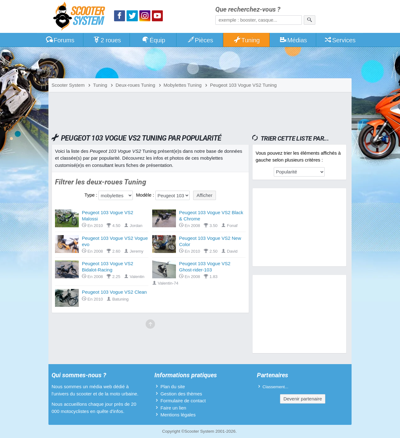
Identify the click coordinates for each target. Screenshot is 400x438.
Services (340, 40)
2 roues (106, 40)
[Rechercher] (309, 20)
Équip (153, 40)
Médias (293, 40)
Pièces (200, 40)
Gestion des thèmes (181, 393)
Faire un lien (173, 407)
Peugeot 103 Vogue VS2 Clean (114, 292)
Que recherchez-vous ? (247, 9)
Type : (90, 195)
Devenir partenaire (302, 398)
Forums (60, 40)
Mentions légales (178, 414)
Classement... (275, 386)
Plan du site (172, 386)
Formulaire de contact (183, 400)
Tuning (246, 40)
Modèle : (145, 195)
